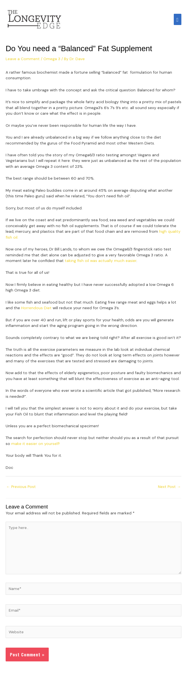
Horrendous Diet (36, 307)
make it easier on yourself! (35, 443)
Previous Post (21, 486)
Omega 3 (51, 58)
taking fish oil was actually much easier (100, 260)
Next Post (169, 486)
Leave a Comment (23, 58)
